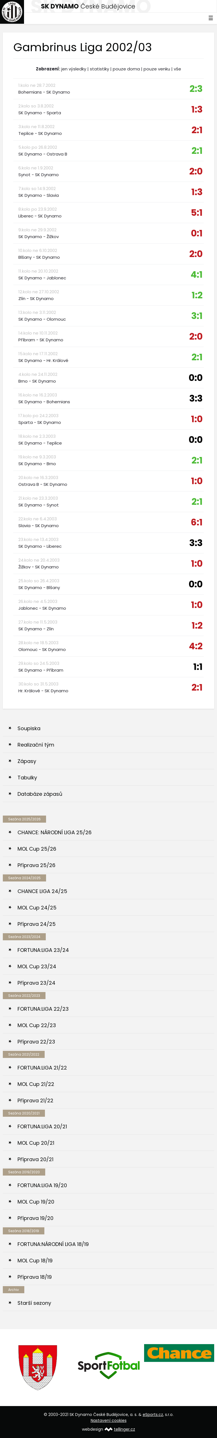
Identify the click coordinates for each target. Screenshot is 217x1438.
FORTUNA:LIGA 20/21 (42, 1126)
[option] (38, 1367)
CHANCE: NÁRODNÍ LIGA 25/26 (55, 832)
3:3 (196, 398)
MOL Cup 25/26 (37, 848)
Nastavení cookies (109, 1420)
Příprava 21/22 (35, 1100)
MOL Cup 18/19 (35, 1260)
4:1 (196, 274)
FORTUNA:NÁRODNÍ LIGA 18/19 (53, 1244)
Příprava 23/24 (36, 982)
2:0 (196, 171)
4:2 (196, 646)
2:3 (196, 88)
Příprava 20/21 (35, 1159)
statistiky (99, 69)
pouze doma (126, 69)
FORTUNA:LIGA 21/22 (42, 1067)
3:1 (197, 315)
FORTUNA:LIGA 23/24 (43, 950)
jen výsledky (73, 69)
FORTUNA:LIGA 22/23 (43, 1008)
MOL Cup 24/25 (37, 907)
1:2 (197, 295)
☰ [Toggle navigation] (210, 18)
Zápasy (27, 761)
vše (177, 69)
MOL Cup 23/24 (37, 966)
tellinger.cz (124, 1429)
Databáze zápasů (40, 793)
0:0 (196, 377)
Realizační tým (36, 744)
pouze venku (157, 69)
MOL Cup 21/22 (36, 1084)
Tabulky (27, 777)
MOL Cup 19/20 (36, 1201)
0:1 (197, 233)
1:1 (198, 666)
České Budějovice (88, 6)
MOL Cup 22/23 (37, 1025)
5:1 (197, 212)
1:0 (197, 419)
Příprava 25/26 (36, 865)
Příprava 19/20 (35, 1218)
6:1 (197, 522)
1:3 (197, 109)
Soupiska (29, 728)
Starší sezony (34, 1303)
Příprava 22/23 (36, 1041)
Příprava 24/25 (37, 924)
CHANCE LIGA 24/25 (42, 891)
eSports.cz (153, 1414)
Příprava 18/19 (35, 1276)
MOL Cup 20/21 (36, 1142)
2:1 (197, 130)
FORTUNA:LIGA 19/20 (42, 1185)
